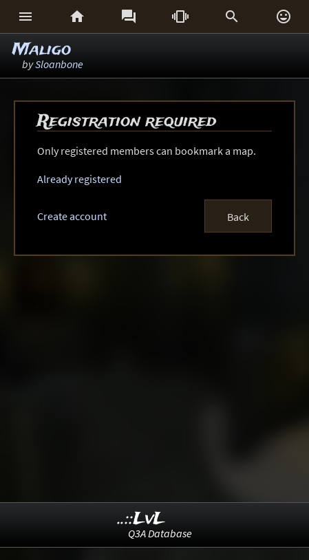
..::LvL (141, 519)
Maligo (41, 50)
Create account (72, 216)
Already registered (79, 179)
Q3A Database (160, 533)
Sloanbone (59, 64)
